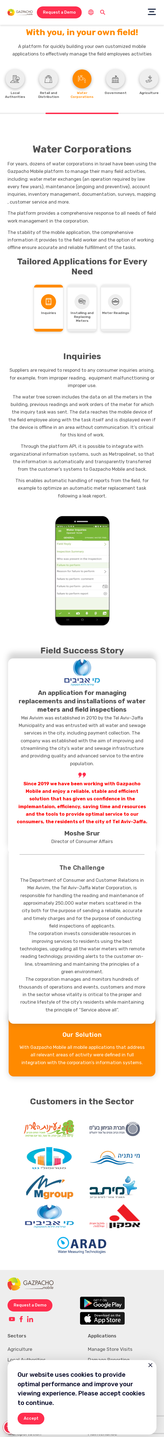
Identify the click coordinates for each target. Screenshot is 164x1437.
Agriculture (20, 1340)
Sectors (17, 1327)
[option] (82, 570)
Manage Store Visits (110, 1340)
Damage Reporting (108, 1351)
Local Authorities (27, 1351)
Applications (102, 1327)
